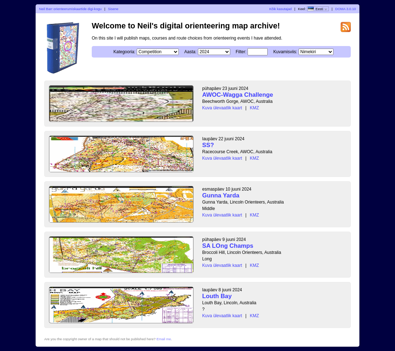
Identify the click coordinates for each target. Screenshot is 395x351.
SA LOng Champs (227, 245)
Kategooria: (124, 51)
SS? (208, 145)
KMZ (254, 107)
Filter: (241, 51)
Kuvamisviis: (285, 51)
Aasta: (190, 51)
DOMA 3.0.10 (345, 9)
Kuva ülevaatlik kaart (222, 107)
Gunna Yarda (220, 195)
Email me (163, 339)
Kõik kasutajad (280, 9)
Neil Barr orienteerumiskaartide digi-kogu (70, 9)
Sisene (113, 9)
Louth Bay (217, 296)
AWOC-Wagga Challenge (237, 94)
